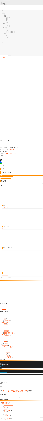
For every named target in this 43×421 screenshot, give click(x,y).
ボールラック (8, 318)
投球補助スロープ (9, 418)
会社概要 (3, 3)
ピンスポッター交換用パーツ (9, 407)
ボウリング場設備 (7, 314)
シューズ (5, 23)
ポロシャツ (7, 29)
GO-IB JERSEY (6, 294)
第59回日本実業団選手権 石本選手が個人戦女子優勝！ (12, 353)
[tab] (22, 130)
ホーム (3, 12)
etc (2, 308)
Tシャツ (7, 28)
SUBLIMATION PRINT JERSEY (8, 296)
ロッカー (7, 319)
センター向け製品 (5, 405)
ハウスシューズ (8, 315)
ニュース (3, 13)
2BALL (5, 282)
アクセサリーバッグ (9, 21)
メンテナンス (8, 37)
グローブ (7, 35)
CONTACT (3, 2)
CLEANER (5, 305)
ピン (6, 317)
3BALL (5, 283)
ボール (5, 15)
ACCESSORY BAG (7, 284)
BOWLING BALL (5, 366)
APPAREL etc (6, 293)
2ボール (7, 19)
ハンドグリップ (8, 36)
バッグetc (7, 22)
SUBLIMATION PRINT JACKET (9, 390)
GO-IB (7, 30)
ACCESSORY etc (6, 307)
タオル (7, 39)
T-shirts (5, 292)
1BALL (5, 281)
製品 (4, 57)
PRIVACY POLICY (4, 4)
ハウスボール (8, 316)
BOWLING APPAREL (5, 291)
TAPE (5, 302)
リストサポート (8, 40)
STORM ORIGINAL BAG (8, 280)
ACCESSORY (14, 118)
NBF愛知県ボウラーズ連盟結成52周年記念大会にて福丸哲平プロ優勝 (15, 354)
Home (1, 57)
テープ (7, 38)
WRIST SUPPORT (7, 393)
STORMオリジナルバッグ (9, 17)
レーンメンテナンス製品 (8, 419)
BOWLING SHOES (9, 57)
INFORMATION (4, 271)
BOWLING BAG (4, 279)
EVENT (3, 272)
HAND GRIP (6, 303)
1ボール (7, 18)
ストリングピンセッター (8, 406)
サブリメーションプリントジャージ (11, 31)
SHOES (5, 378)
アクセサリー (8, 26)
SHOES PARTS (6, 380)
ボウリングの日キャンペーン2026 (8, 361)
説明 (3, 130)
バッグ (5, 16)
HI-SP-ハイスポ (5, 193)
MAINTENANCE (6, 304)
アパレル (5, 27)
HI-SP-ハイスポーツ (12, 113)
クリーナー (7, 34)
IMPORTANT (4, 270)
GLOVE (5, 301)
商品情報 (3, 14)
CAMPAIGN (4, 273)
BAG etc (5, 285)
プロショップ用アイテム (8, 313)
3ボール (7, 20)
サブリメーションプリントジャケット (11, 32)
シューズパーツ (8, 25)
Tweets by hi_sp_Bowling (3, 336)
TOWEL (5, 306)
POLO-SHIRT (6, 295)
